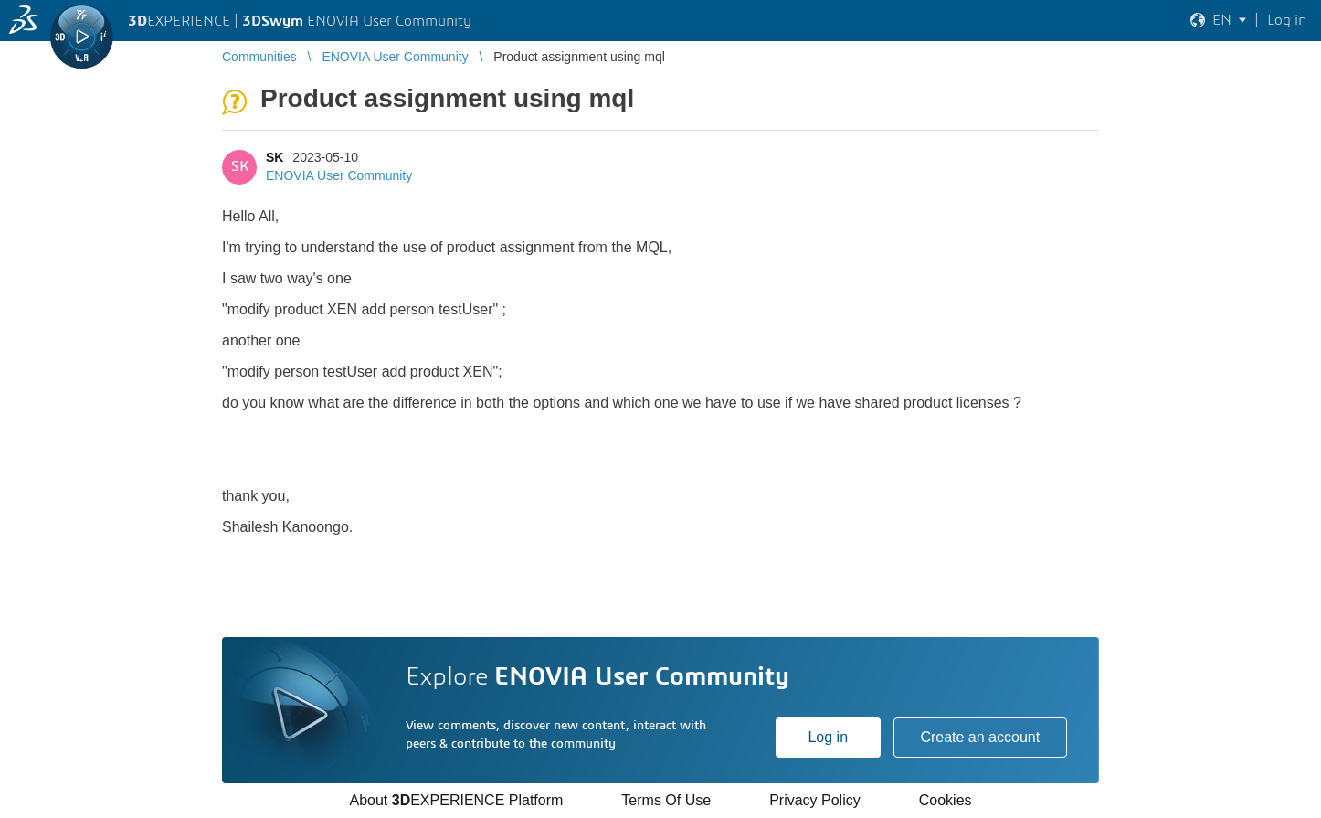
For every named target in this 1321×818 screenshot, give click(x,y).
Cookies (945, 800)
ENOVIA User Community (339, 175)
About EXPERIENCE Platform (456, 800)
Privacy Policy (815, 800)
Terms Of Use (666, 800)
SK (274, 157)
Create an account (980, 737)
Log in (828, 737)
